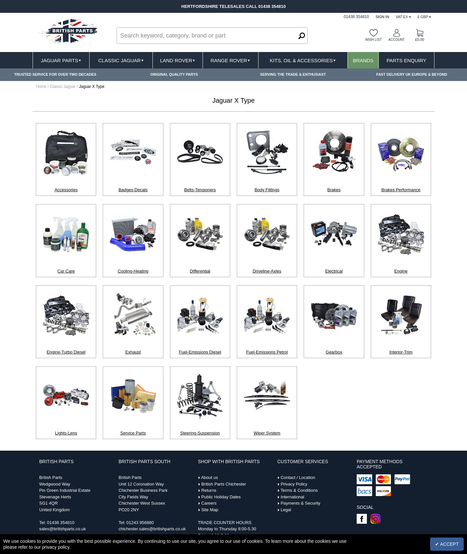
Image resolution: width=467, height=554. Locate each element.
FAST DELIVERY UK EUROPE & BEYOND (411, 74)
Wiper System (267, 433)
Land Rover (177, 60)
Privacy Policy (294, 484)
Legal (286, 509)
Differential (200, 271)
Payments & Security (300, 503)
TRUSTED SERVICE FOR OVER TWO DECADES (55, 74)
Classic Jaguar (121, 60)
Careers (208, 503)
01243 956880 (140, 522)
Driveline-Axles (267, 271)
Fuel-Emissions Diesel (200, 352)
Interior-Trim (400, 352)
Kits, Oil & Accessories (303, 60)
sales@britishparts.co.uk (62, 528)
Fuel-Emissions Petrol (267, 352)
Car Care (66, 271)
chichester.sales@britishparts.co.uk (152, 528)
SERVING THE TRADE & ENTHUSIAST (293, 74)
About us (209, 477)
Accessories (66, 189)
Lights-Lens (66, 433)
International (292, 496)
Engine (400, 271)
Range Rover (230, 60)
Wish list (373, 39)
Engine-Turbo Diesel (66, 352)
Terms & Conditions (299, 490)
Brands (363, 60)
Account (396, 39)
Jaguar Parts (61, 60)
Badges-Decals (133, 189)
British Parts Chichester (223, 484)
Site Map (209, 509)
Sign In (382, 17)
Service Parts (133, 433)
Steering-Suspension (200, 433)
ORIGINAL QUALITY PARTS (174, 74)
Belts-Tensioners (200, 189)
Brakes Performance (401, 189)
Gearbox (334, 352)
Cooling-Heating (133, 271)
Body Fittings (267, 189)
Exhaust (133, 352)
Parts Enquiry (406, 60)
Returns (208, 490)
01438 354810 (60, 522)
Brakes (334, 189)
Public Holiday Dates (221, 496)
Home (41, 86)
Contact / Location (298, 477)
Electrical (334, 271)
